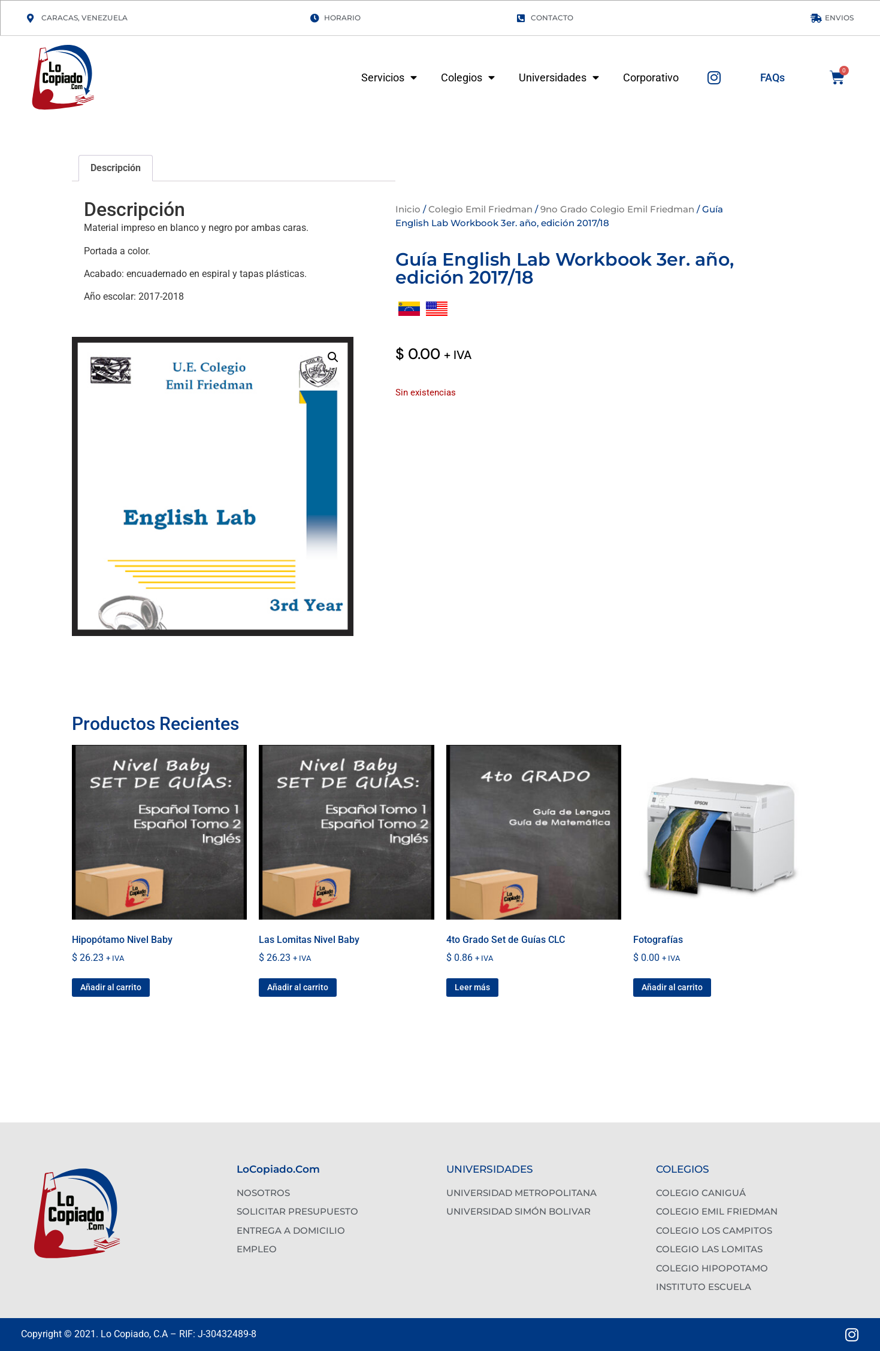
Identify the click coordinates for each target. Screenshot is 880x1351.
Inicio (408, 209)
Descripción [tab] (115, 168)
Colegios (468, 77)
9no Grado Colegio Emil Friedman (617, 209)
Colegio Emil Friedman (480, 209)
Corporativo (651, 78)
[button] (333, 357)
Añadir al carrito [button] (110, 987)
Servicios (389, 77)
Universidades (559, 77)
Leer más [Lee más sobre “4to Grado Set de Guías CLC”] (472, 987)
